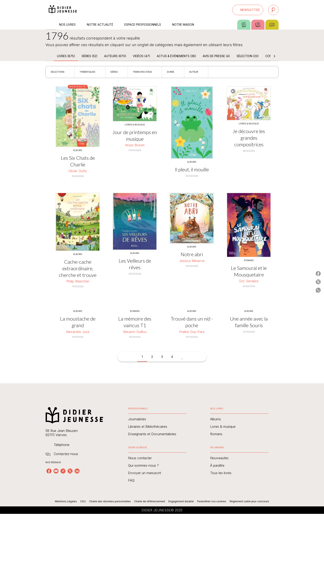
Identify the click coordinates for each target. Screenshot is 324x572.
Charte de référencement (149, 501)
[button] (247, 10)
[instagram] (63, 471)
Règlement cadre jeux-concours (249, 501)
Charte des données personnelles (110, 501)
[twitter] (70, 471)
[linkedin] (77, 471)
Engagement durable (181, 501)
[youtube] (56, 471)
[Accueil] (62, 10)
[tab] (50, 25)
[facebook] (48, 471)
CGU (83, 501)
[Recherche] (273, 10)
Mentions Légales (66, 501)
